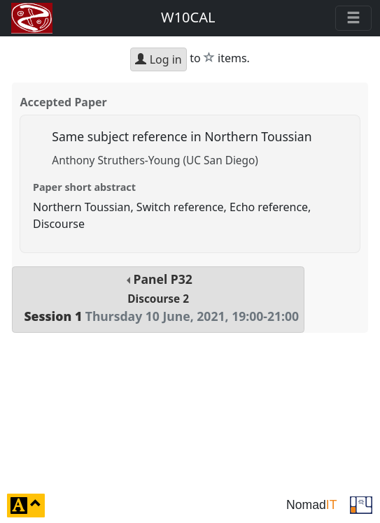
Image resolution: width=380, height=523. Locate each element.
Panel (158, 297)
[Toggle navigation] (353, 18)
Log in (158, 59)
